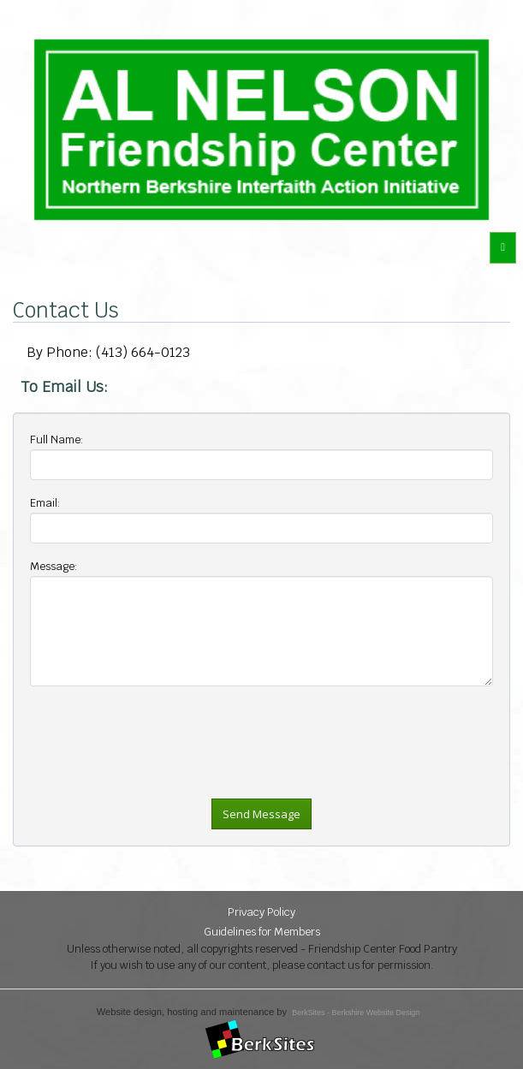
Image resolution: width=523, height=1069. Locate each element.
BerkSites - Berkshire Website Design (355, 1012)
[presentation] (160, 783)
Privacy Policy (261, 912)
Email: (45, 503)
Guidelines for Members (262, 931)
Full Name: (57, 439)
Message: (54, 566)
